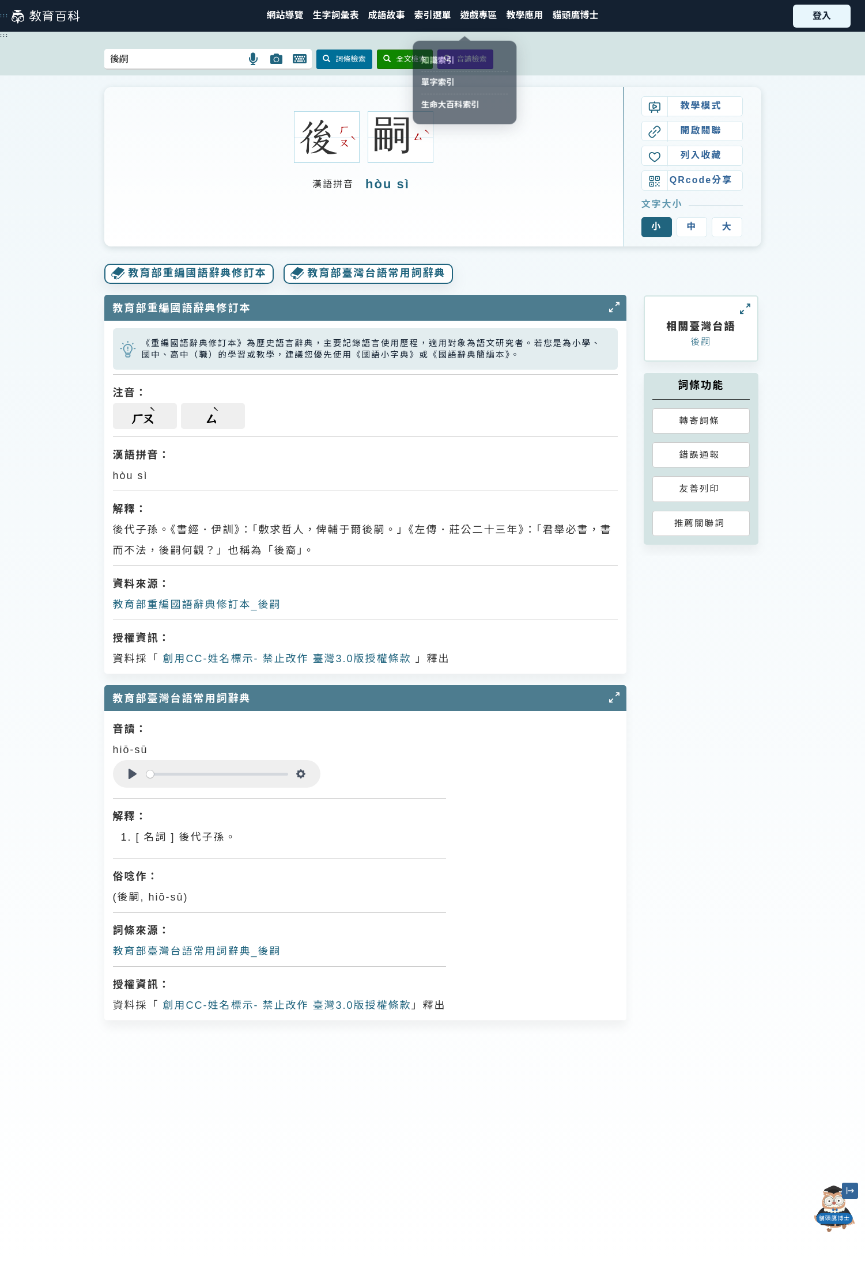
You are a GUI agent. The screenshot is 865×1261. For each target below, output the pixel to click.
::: (4, 15)
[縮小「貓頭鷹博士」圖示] (850, 1191)
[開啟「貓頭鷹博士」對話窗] (834, 1209)
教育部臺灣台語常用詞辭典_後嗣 (197, 951)
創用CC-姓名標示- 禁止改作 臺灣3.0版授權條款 (285, 658)
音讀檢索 (465, 59)
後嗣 (700, 342)
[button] (432, 16)
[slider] (217, 774)
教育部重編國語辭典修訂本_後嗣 (197, 604)
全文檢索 (404, 59)
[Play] (132, 774)
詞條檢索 (344, 59)
